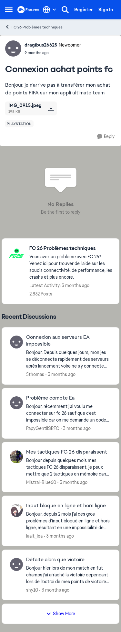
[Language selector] (49, 9)
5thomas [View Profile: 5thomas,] (35, 374)
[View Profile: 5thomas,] (16, 342)
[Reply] (106, 136)
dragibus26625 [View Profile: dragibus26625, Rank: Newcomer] (41, 45)
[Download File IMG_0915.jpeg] (51, 108)
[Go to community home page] (28, 9)
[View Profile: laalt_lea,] (16, 510)
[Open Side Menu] (9, 10)
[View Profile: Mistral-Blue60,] (16, 456)
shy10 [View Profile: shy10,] (32, 590)
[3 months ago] (60, 374)
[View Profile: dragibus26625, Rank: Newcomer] (13, 48)
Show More (60, 613)
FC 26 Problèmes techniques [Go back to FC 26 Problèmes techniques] (34, 27)
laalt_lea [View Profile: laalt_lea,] (34, 536)
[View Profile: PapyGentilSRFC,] (16, 402)
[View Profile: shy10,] (16, 564)
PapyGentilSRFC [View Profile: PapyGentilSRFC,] (42, 428)
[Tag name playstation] (19, 123)
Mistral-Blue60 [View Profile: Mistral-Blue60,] (41, 482)
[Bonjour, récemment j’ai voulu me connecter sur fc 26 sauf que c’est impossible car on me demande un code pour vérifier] (68, 413)
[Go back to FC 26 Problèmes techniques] (71, 248)
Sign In (105, 10)
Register (83, 10)
